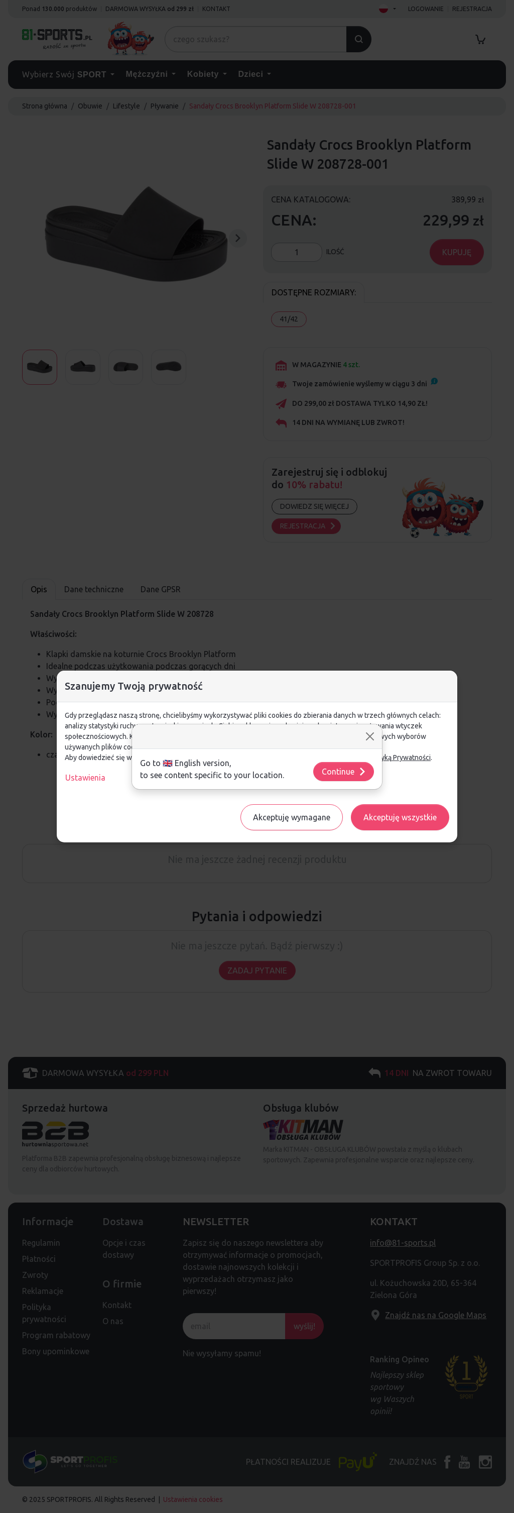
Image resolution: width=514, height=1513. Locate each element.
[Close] (370, 736)
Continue (344, 771)
